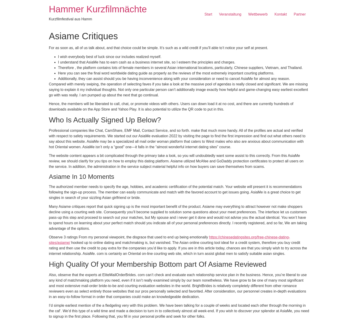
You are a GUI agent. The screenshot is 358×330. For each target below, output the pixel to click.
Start (208, 14)
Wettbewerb (258, 14)
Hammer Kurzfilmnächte (98, 9)
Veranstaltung (230, 14)
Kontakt (280, 14)
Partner (300, 14)
